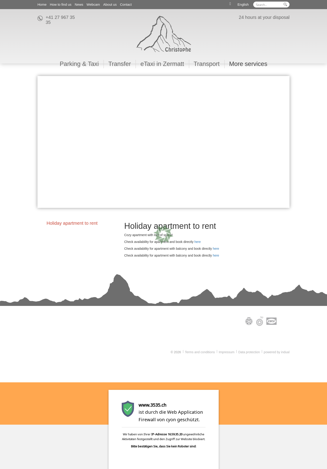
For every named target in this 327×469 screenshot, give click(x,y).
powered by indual (277, 352)
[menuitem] (42, 4)
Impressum (226, 352)
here (197, 242)
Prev (42, 142)
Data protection (249, 352)
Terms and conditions (200, 352)
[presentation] (153, 460)
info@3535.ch (50, 345)
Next (284, 142)
